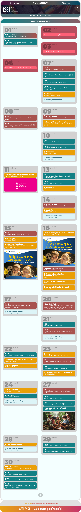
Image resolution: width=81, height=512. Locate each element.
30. (50, 15)
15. (38, 15)
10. (34, 15)
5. (31, 15)
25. (46, 15)
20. (42, 15)
